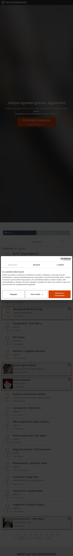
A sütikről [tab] (60, 265)
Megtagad (13, 294)
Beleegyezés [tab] (12, 265)
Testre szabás (37, 294)
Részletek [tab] (36, 265)
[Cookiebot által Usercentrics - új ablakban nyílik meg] (62, 259)
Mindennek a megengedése (59, 294)
